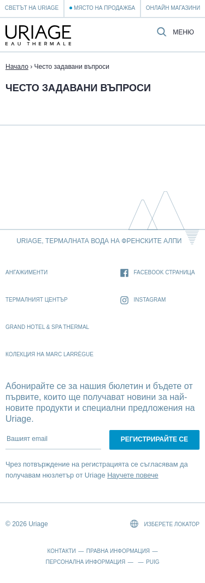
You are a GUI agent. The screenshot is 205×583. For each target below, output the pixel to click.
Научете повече (133, 475)
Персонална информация (86, 562)
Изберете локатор (165, 524)
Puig (152, 562)
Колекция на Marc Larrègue (49, 354)
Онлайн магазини (173, 8)
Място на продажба (104, 8)
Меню (183, 32)
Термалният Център (36, 300)
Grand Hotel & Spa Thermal (47, 327)
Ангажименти (26, 272)
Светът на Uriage (31, 8)
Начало (16, 66)
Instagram (143, 300)
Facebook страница (157, 272)
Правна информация (118, 551)
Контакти (62, 551)
